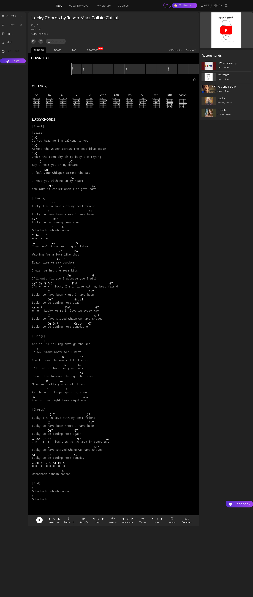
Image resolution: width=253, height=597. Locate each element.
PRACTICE (94, 49)
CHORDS (38, 50)
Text (12, 25)
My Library (104, 5)
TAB (74, 50)
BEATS (57, 50)
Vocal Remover (79, 5)
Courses (123, 5)
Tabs (59, 5)
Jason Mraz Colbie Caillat (93, 17)
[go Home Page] (37, 5)
